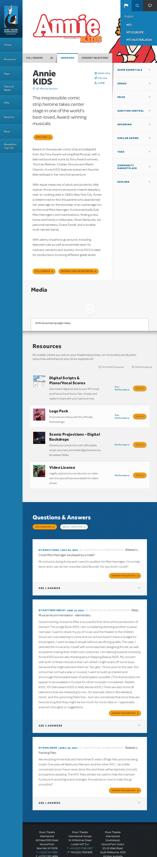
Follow (102, 78)
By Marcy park (49, 542)
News (7, 131)
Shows (7, 45)
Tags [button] (120, 151)
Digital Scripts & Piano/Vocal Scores (67, 380)
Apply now (41, 137)
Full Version (34, 57)
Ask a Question (43, 521)
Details (140, 388)
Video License (62, 463)
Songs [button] (122, 83)
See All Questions (72, 521)
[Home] (11, 19)
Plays (7, 73)
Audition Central (130, 110)
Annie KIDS (67, 57)
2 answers (51, 716)
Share (101, 83)
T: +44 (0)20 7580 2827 (80, 839)
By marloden (48, 739)
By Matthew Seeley (52, 602)
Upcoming (124, 124)
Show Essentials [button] (129, 69)
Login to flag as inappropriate (103, 542)
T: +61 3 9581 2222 (112, 851)
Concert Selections (95, 57)
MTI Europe (135, 32)
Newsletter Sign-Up (10, 146)
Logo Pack (58, 409)
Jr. (52, 57)
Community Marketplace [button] (127, 167)
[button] (126, 5)
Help (6, 102)
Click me (34, 88)
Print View (104, 73)
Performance (143, 367)
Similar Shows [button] (128, 138)
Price (121, 97)
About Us (9, 117)
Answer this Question (123, 567)
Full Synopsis (42, 271)
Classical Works (9, 88)
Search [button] (137, 5)
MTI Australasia (139, 40)
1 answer (49, 579)
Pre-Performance (113, 367)
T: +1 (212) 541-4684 (47, 843)
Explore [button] (123, 181)
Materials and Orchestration (77, 271)
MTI (128, 25)
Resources (10, 59)
